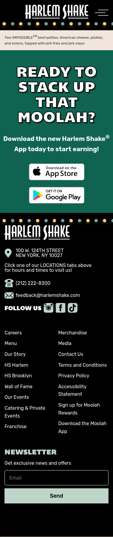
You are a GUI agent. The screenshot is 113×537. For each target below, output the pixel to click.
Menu (11, 343)
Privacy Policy (73, 376)
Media (64, 343)
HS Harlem (16, 365)
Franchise (16, 426)
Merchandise (72, 333)
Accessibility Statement (72, 390)
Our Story (15, 354)
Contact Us (70, 354)
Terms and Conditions (82, 365)
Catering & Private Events (25, 412)
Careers (13, 333)
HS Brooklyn (18, 376)
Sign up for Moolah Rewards (79, 409)
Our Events (17, 397)
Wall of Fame (19, 386)
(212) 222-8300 (28, 283)
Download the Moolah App (82, 427)
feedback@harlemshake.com (42, 295)
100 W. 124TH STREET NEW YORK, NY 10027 (34, 253)
